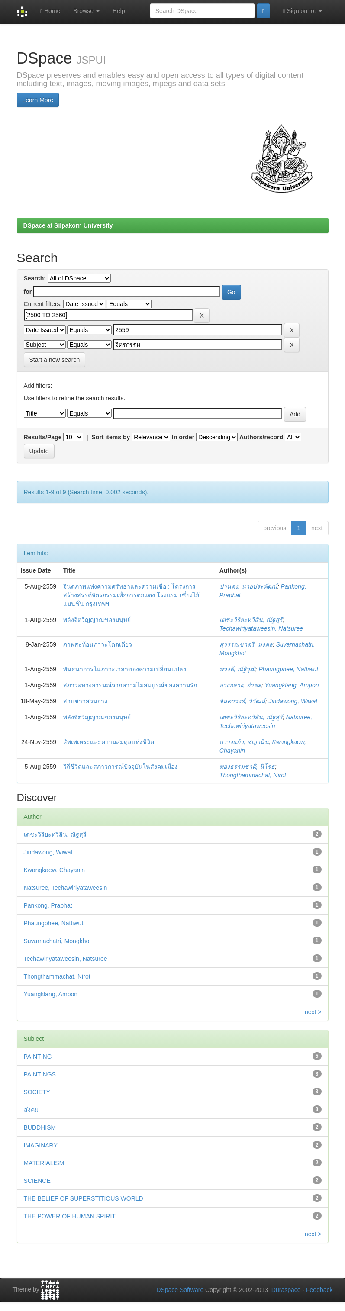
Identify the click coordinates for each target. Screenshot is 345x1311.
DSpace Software (179, 1289)
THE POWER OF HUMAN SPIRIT (70, 1216)
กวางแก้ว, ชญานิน (244, 741)
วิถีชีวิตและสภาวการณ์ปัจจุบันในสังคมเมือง (120, 766)
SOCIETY (37, 1092)
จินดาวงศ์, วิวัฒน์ (242, 701)
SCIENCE (37, 1180)
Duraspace (286, 1289)
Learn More (38, 100)
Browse (86, 10)
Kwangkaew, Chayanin (54, 869)
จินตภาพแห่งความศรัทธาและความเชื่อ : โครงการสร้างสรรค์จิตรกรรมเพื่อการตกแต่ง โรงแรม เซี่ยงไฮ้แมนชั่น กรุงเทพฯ (131, 595)
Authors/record (261, 437)
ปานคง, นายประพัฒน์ (248, 586)
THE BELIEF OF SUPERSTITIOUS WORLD (83, 1198)
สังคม (31, 1109)
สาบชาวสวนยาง (85, 701)
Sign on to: (302, 11)
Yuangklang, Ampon (291, 685)
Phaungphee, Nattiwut (288, 669)
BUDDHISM (40, 1127)
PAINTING (38, 1056)
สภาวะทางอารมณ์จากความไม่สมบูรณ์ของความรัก (130, 685)
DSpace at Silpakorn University (68, 225)
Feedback (319, 1289)
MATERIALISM (44, 1163)
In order (183, 437)
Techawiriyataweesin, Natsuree (261, 628)
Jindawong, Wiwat (292, 701)
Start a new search (54, 359)
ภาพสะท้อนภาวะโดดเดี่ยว (97, 644)
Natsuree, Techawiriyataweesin (65, 887)
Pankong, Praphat (48, 905)
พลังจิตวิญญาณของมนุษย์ (97, 619)
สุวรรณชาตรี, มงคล (246, 644)
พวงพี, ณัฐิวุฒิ (237, 669)
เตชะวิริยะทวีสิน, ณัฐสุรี (251, 619)
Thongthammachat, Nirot (252, 775)
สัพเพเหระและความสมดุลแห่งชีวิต (108, 741)
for (28, 291)
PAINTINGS (40, 1074)
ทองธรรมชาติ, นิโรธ (247, 766)
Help (119, 10)
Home (50, 11)
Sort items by (111, 437)
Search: (35, 278)
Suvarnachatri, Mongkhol (57, 940)
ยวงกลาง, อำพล (240, 685)
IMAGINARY (41, 1145)
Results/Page (43, 437)
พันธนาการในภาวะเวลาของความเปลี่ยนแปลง (124, 669)
